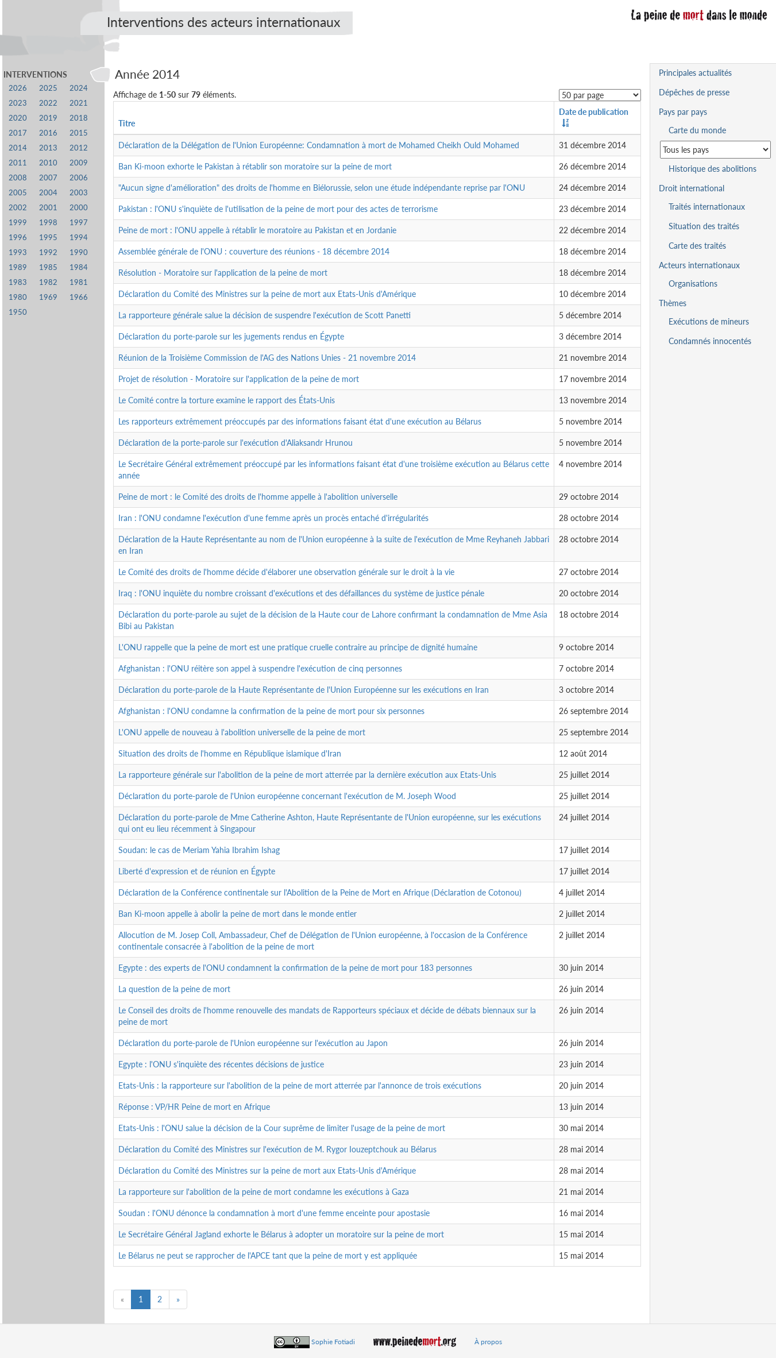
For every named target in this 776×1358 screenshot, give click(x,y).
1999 (18, 222)
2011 (18, 163)
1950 (18, 312)
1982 (48, 282)
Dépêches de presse (694, 92)
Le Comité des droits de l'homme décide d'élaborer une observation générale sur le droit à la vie (286, 572)
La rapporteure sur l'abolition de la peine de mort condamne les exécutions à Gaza (263, 1192)
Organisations (693, 283)
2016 (48, 133)
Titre (126, 123)
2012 (79, 148)
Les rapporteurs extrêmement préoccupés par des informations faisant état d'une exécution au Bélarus (299, 421)
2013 (48, 148)
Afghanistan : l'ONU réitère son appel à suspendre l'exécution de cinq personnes (260, 668)
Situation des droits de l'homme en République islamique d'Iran (229, 753)
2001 (48, 207)
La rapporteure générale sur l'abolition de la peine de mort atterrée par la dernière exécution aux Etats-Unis (307, 775)
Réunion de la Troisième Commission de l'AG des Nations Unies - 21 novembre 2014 (267, 357)
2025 (48, 88)
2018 (79, 118)
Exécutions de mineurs (709, 321)
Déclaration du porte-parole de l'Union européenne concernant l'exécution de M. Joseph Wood (287, 796)
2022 (48, 103)
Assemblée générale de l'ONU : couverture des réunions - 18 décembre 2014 (253, 251)
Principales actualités (695, 73)
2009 (79, 163)
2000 (79, 207)
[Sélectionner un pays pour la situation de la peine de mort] (715, 150)
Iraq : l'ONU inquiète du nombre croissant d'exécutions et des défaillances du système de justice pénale (301, 593)
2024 (79, 88)
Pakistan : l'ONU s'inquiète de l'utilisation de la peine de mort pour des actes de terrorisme (278, 209)
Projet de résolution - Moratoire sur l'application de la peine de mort (238, 379)
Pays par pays (683, 112)
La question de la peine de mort (174, 989)
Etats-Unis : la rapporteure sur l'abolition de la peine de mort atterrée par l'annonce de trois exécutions (299, 1085)
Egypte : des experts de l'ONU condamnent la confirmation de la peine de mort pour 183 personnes (295, 968)
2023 (18, 103)
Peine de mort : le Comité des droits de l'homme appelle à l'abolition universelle (257, 496)
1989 (18, 267)
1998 (48, 222)
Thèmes (672, 303)
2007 (48, 177)
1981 (79, 282)
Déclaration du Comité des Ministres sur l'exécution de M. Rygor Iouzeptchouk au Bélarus (277, 1149)
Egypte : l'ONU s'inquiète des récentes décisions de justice (221, 1064)
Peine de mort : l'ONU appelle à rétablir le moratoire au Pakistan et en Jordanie (257, 230)
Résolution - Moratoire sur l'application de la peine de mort (222, 272)
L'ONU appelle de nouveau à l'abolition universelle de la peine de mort (241, 732)
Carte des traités (697, 245)
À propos (488, 1341)
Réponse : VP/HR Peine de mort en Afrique (194, 1107)
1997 (79, 222)
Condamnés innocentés (710, 341)
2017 (18, 133)
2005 (18, 192)
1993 (18, 252)
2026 (18, 88)
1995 (48, 237)
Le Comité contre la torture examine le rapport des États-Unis (226, 400)
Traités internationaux (707, 206)
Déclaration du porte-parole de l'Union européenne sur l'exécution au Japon (253, 1043)
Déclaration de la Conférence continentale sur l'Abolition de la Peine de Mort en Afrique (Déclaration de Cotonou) (320, 892)
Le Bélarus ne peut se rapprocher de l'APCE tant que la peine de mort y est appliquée (267, 1255)
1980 (18, 297)
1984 (79, 267)
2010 (48, 163)
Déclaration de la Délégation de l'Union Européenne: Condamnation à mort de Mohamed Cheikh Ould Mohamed (318, 145)
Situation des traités (704, 226)
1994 (79, 237)
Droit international (691, 188)
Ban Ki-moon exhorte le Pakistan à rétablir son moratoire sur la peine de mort (255, 166)
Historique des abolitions (712, 168)
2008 (18, 177)
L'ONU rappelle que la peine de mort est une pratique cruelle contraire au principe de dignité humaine (297, 647)
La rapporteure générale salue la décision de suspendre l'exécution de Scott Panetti (264, 315)
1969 (48, 297)
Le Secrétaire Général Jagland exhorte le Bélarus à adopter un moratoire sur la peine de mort (281, 1234)
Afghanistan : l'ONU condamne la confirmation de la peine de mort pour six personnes (271, 711)
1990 (79, 252)
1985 (48, 267)
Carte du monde (697, 130)
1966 (79, 297)
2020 (18, 118)
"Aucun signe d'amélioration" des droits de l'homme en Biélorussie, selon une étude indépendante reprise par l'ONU (321, 187)
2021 (79, 103)
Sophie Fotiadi (333, 1341)
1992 (48, 252)
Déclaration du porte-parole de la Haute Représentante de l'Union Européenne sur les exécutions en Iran (303, 690)
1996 (18, 237)
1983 (18, 282)
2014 (18, 148)
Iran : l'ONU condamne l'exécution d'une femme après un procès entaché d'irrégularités (273, 518)
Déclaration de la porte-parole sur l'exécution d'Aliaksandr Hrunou (235, 442)
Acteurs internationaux (699, 265)
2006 (79, 177)
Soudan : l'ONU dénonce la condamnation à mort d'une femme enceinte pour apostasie (274, 1213)
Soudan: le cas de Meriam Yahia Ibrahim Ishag (199, 850)
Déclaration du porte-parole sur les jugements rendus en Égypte (231, 336)
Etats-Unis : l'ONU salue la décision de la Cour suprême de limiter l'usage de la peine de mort (281, 1128)
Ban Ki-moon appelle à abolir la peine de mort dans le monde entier (237, 914)
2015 (79, 133)
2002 (18, 207)
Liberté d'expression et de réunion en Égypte (196, 871)
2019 (48, 118)
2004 (48, 192)
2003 (79, 192)
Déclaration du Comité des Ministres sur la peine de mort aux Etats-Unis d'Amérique (267, 294)
